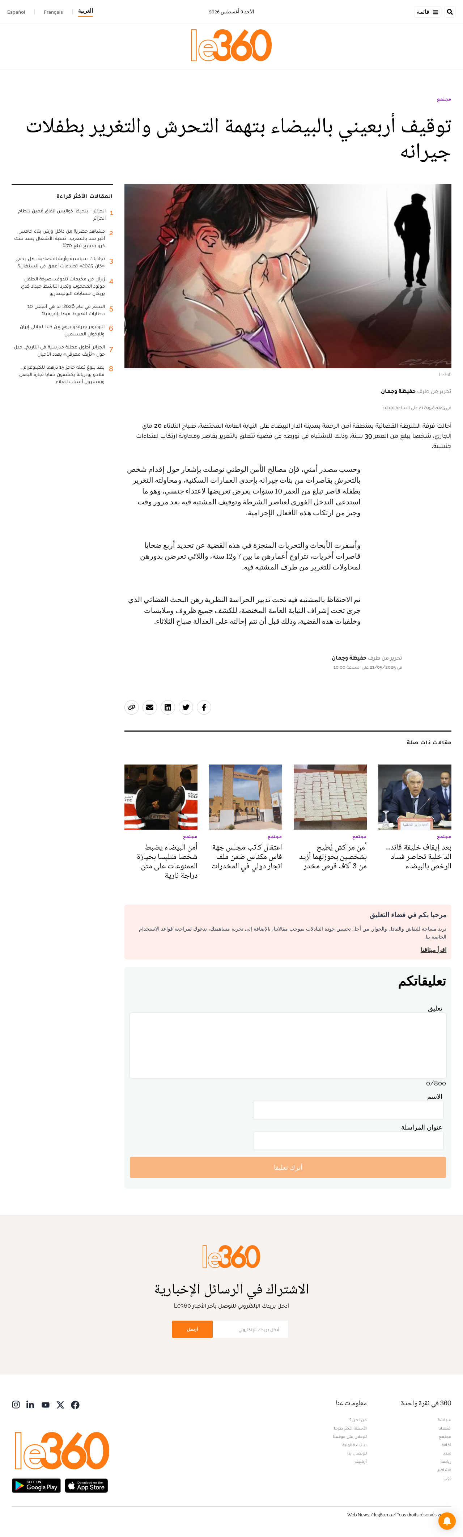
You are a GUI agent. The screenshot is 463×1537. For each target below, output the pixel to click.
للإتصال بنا (357, 1453)
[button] (447, 1521)
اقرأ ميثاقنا (433, 950)
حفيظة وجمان (398, 391)
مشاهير (444, 1469)
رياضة (446, 1461)
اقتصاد (445, 1428)
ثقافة (446, 1444)
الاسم (434, 1096)
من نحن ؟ (358, 1419)
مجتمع (444, 99)
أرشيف (360, 1461)
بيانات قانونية (355, 1444)
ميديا (446, 1453)
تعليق (435, 1008)
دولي (447, 1478)
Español (16, 12)
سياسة (444, 1419)
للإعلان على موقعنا (350, 1436)
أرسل (192, 1329)
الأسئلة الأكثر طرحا (350, 1428)
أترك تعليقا (288, 1167)
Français (53, 12)
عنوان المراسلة (421, 1127)
